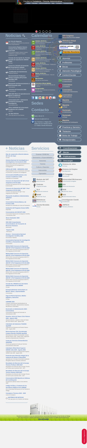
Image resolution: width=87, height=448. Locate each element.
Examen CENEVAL (42, 154)
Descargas (68, 161)
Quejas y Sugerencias (84, 436)
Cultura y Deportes (42, 167)
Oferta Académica (44, 3)
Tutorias (42, 164)
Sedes (37, 103)
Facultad (34, 3)
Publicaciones (69, 156)
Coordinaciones (70, 148)
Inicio (28, 3)
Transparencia (67, 3)
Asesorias (42, 161)
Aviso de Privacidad (43, 419)
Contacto (59, 3)
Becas (66, 152)
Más (53, 3)
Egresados (42, 173)
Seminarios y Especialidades (42, 157)
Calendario (41, 35)
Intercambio (43, 170)
